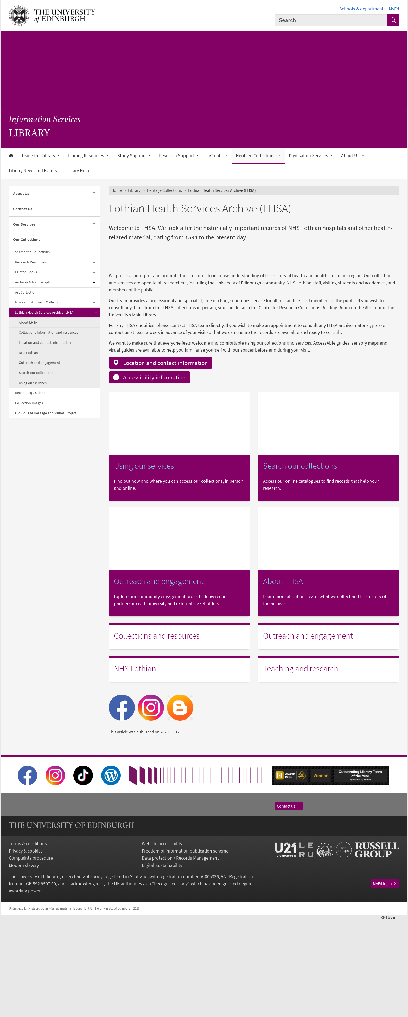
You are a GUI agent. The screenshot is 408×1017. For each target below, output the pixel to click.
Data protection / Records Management (180, 955)
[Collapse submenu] (95, 239)
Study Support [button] (132, 155)
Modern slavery (24, 962)
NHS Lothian (28, 352)
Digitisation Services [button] (309, 155)
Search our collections (36, 372)
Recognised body (171, 980)
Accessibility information (149, 474)
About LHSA (28, 322)
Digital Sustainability (162, 962)
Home (116, 190)
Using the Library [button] (39, 155)
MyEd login (385, 980)
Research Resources (30, 262)
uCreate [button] (215, 155)
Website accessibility (162, 941)
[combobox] (331, 20)
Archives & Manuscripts (33, 282)
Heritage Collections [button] (256, 155)
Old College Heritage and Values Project (45, 413)
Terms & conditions (28, 941)
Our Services (24, 224)
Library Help (77, 171)
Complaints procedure (31, 955)
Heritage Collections (164, 190)
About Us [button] (350, 155)
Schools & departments (362, 9)
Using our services (33, 382)
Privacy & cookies (26, 948)
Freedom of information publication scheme (185, 948)
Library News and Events (33, 171)
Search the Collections (32, 252)
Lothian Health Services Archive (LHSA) (44, 312)
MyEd (394, 9)
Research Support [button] (177, 155)
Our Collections (26, 239)
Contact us (288, 902)
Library (134, 190)
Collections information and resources (48, 332)
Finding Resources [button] (86, 155)
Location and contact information (45, 342)
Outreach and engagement (39, 362)
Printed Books (26, 272)
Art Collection (25, 292)
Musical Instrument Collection (38, 302)
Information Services (45, 120)
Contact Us (22, 208)
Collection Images (29, 403)
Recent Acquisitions (30, 392)
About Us (21, 193)
